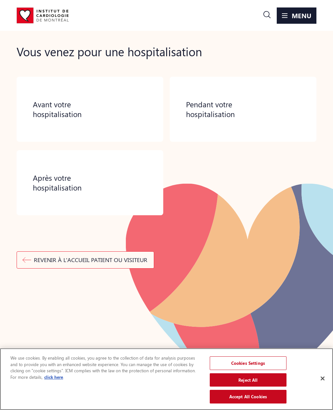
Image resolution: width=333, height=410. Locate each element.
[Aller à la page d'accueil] (43, 15)
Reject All (248, 380)
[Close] (322, 378)
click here (53, 377)
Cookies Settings (248, 363)
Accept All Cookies (248, 396)
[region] (166, 379)
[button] (267, 15)
